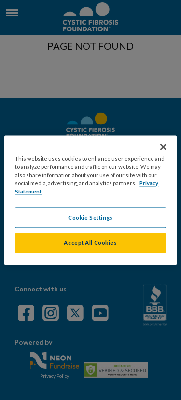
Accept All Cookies (90, 242)
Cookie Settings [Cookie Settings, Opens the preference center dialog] (90, 217)
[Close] (163, 146)
